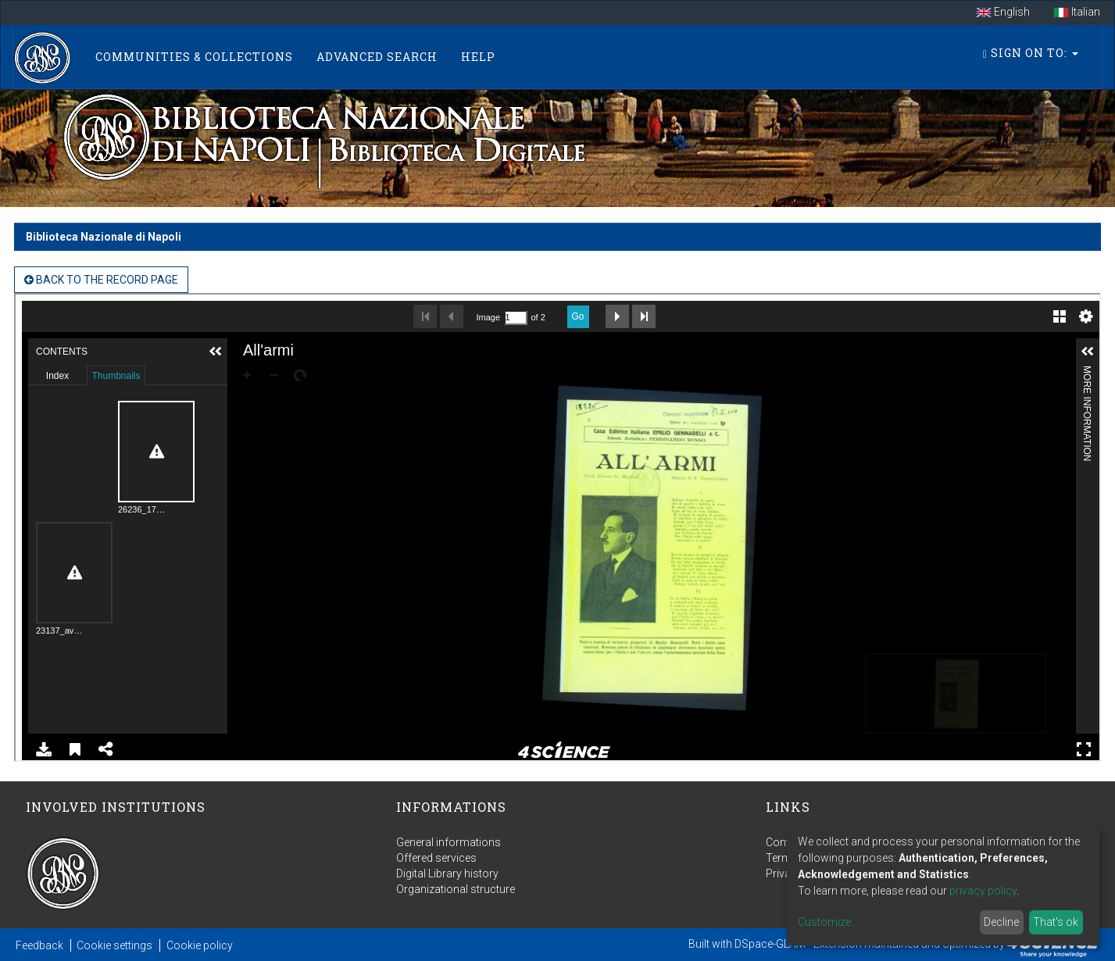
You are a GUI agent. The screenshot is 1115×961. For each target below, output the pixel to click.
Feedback (39, 945)
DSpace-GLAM (770, 944)
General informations (448, 842)
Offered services (436, 858)
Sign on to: (1030, 52)
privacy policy (983, 890)
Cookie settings (114, 945)
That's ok (1055, 922)
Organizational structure (455, 889)
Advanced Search (377, 56)
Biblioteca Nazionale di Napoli (103, 236)
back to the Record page (101, 279)
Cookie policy (199, 945)
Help (478, 56)
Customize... (828, 922)
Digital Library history (447, 873)
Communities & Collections (194, 56)
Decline (1001, 922)
